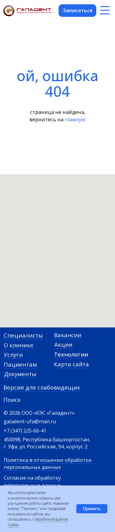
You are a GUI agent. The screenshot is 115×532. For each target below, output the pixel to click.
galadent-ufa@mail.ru (30, 421)
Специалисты (23, 335)
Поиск (12, 399)
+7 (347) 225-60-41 (25, 430)
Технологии (71, 354)
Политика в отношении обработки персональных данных (48, 463)
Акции (63, 344)
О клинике (18, 345)
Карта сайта (71, 364)
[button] (77, 10)
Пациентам (20, 364)
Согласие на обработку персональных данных (32, 481)
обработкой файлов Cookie (38, 522)
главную (75, 119)
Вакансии (67, 335)
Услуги (13, 354)
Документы (20, 374)
